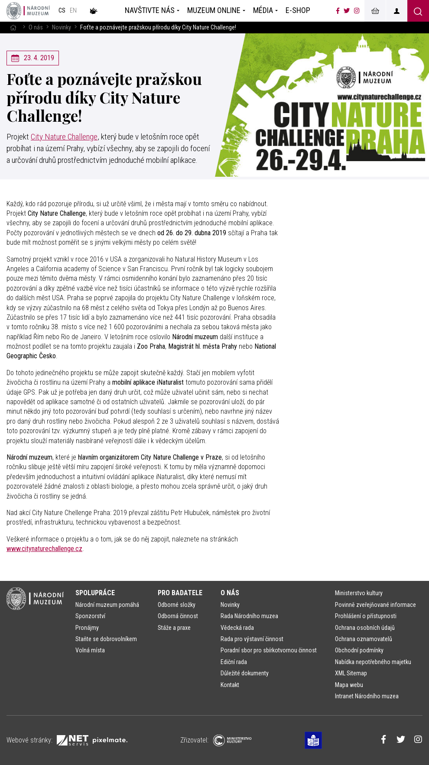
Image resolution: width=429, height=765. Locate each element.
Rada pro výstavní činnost (252, 638)
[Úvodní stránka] (28, 11)
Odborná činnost (178, 616)
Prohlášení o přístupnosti (365, 616)
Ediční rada (234, 661)
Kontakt (230, 684)
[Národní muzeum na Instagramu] (357, 11)
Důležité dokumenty (245, 673)
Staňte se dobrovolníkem (106, 638)
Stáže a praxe (174, 627)
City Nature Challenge (64, 137)
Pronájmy (87, 627)
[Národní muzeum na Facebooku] (337, 11)
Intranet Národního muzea (367, 696)
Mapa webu (349, 684)
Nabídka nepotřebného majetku (373, 661)
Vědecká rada (237, 627)
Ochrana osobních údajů (365, 627)
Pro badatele (180, 593)
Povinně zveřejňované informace (375, 604)
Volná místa (90, 650)
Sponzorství (90, 616)
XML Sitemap (351, 673)
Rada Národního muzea (249, 616)
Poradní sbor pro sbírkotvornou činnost (269, 650)
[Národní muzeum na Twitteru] (346, 11)
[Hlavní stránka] (13, 27)
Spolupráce (95, 593)
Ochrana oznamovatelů (363, 638)
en (73, 10)
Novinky (61, 27)
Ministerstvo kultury (359, 593)
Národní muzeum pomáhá (107, 604)
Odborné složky (176, 604)
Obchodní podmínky (359, 650)
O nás (36, 27)
